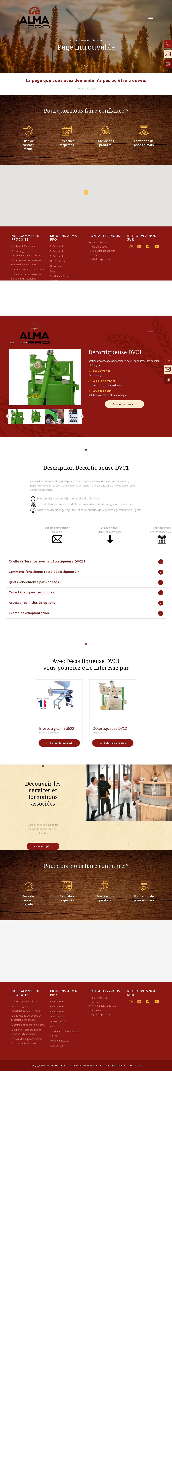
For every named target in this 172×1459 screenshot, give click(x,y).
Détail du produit (59, 742)
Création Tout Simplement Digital (85, 1065)
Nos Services (57, 261)
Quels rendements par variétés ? (35, 582)
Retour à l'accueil (86, 88)
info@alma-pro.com (99, 259)
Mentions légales (59, 1040)
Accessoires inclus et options (32, 603)
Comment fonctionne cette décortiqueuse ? (44, 572)
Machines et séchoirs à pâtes (28, 269)
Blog (52, 271)
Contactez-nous (124, 404)
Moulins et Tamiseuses (24, 246)
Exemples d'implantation (29, 613)
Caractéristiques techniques (31, 592)
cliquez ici (57, 531)
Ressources (57, 1045)
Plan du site (135, 1065)
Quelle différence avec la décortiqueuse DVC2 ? (47, 561)
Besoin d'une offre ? (57, 527)
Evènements (57, 246)
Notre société (58, 266)
